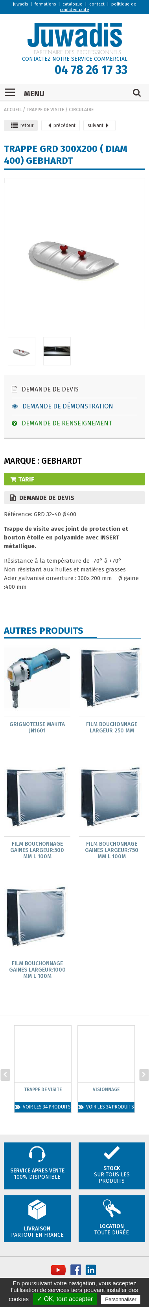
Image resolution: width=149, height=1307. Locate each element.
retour (22, 125)
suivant (98, 125)
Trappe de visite (45, 109)
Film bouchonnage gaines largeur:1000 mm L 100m (37, 970)
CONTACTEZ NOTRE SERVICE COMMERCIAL (74, 59)
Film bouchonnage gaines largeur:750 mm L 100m (111, 850)
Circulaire (81, 109)
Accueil (13, 109)
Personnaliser (120, 1299)
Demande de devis (45, 389)
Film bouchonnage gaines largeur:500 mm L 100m (37, 850)
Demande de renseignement (62, 423)
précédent (61, 125)
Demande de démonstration (62, 406)
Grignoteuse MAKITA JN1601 (37, 727)
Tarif (22, 479)
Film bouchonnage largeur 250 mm (111, 727)
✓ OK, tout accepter (65, 1299)
